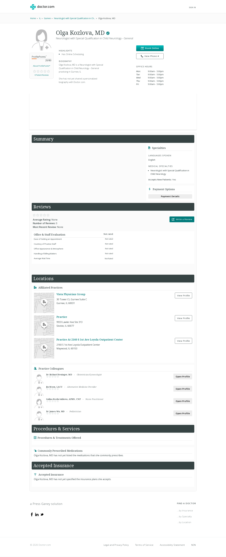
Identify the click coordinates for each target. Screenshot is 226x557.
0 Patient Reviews (42, 75)
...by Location (184, 522)
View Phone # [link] (150, 56)
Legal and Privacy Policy (116, 544)
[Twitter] (42, 514)
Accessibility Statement (172, 544)
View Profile (183, 295)
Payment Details (170, 196)
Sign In (192, 7)
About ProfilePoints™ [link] (41, 66)
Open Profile (183, 376)
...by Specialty (184, 516)
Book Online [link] (150, 48)
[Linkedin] (37, 514)
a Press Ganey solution (46, 504)
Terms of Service (144, 544)
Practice (61, 317)
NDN (193, 544)
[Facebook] (32, 514)
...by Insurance (185, 510)
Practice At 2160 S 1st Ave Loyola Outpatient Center (89, 339)
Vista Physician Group (70, 294)
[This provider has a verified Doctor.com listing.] (108, 33)
